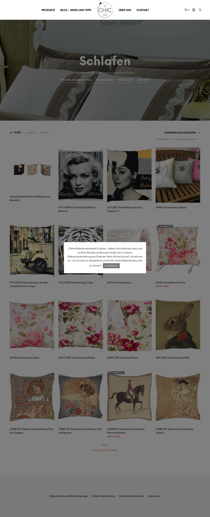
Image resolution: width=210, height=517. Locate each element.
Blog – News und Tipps (75, 10)
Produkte (48, 10)
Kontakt (143, 10)
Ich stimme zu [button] (111, 265)
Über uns (125, 10)
